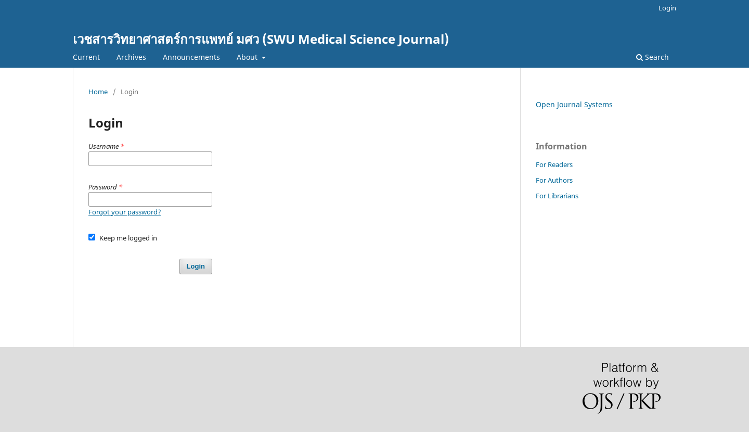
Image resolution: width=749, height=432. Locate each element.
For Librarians (557, 195)
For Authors (554, 180)
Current (86, 57)
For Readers (554, 164)
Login (667, 7)
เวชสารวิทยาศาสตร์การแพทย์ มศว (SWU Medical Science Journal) (261, 38)
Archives (131, 57)
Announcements (191, 57)
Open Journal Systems (574, 104)
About (248, 57)
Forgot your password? (124, 212)
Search (652, 57)
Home (98, 91)
